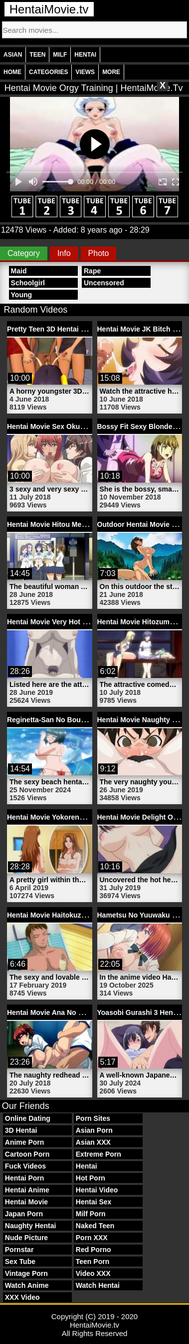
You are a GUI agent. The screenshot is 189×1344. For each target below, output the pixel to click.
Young (21, 295)
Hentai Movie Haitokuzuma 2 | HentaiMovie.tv (82, 915)
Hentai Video (97, 1190)
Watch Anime (27, 1285)
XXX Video (22, 1297)
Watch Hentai (98, 1285)
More (111, 72)
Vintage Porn (26, 1273)
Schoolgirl (28, 283)
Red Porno (93, 1250)
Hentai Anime (27, 1190)
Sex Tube (20, 1261)
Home (12, 72)
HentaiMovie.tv (49, 9)
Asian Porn (94, 1130)
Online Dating (27, 1118)
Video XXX (93, 1273)
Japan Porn (24, 1214)
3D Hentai (21, 1130)
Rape (92, 271)
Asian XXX (93, 1142)
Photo (98, 253)
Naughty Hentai (30, 1226)
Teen (37, 54)
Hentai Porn (24, 1178)
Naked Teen (95, 1226)
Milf (60, 54)
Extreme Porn (98, 1154)
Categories (48, 72)
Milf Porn (91, 1214)
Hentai (85, 54)
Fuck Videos (25, 1166)
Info (64, 253)
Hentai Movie (26, 1202)
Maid (19, 271)
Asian (12, 54)
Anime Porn (24, 1142)
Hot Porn (90, 1178)
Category (23, 253)
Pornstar (19, 1250)
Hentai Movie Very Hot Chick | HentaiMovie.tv (82, 622)
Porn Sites (93, 1118)
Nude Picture (26, 1238)
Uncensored (104, 283)
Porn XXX (92, 1238)
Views (85, 72)
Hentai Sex (94, 1202)
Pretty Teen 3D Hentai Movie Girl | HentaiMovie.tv (88, 329)
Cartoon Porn (27, 1154)
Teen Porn (92, 1261)
